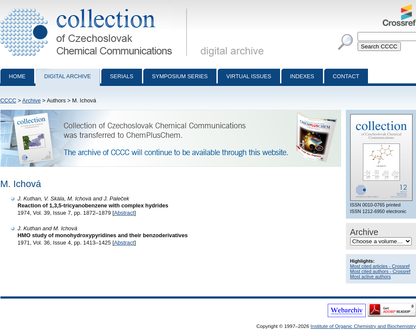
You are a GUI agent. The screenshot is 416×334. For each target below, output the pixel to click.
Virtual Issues (248, 76)
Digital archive (67, 76)
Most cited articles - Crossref (380, 266)
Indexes (302, 76)
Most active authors (370, 276)
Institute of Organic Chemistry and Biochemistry (363, 326)
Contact (346, 76)
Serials (121, 76)
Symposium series (180, 76)
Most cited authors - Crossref (380, 271)
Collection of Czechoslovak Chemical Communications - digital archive (95, 7)
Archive (31, 100)
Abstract (124, 213)
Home (17, 76)
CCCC (8, 100)
